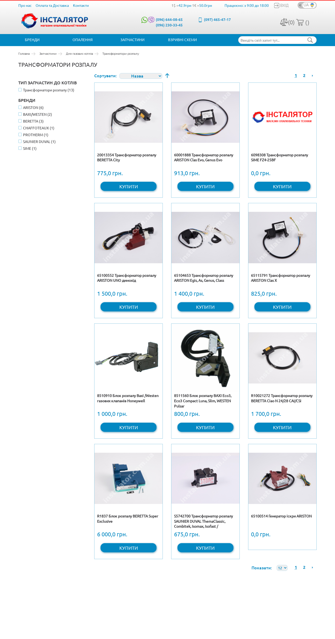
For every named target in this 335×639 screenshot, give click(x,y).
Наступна (312, 75)
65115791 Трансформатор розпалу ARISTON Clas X (280, 278)
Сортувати (105, 75)
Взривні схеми (182, 39)
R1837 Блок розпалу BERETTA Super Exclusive (127, 519)
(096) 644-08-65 (169, 19)
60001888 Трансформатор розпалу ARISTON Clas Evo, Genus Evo (203, 157)
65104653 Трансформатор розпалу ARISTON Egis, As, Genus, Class (203, 278)
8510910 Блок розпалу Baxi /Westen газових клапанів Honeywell (128, 398)
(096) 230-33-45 (169, 25)
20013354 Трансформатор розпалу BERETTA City (126, 157)
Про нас (25, 5)
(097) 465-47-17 (217, 19)
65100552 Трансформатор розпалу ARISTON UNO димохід (126, 278)
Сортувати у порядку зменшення (167, 75)
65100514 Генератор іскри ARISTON (281, 516)
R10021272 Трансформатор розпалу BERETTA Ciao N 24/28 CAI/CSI (281, 398)
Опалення (82, 39)
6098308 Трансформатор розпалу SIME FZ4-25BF (279, 157)
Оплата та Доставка (52, 5)
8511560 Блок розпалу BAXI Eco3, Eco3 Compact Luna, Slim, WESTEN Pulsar (202, 400)
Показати (261, 567)
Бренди (32, 39)
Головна (24, 54)
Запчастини (132, 39)
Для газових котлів (79, 54)
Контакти (81, 5)
